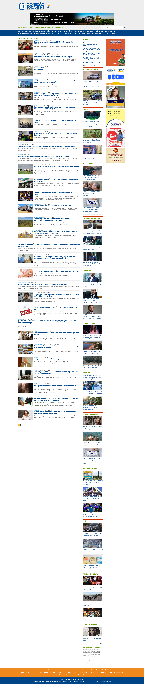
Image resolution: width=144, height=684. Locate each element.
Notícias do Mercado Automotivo (66, 670)
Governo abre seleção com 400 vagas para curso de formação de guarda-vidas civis (92, 444)
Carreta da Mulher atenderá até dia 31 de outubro (52, 206)
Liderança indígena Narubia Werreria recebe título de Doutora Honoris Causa (93, 638)
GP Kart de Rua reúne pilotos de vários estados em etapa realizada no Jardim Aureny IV (92, 377)
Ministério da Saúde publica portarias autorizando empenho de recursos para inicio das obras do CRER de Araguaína (56, 56)
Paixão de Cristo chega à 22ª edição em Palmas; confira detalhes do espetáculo (92, 603)
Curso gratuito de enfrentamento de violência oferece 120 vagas (55, 308)
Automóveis (51, 670)
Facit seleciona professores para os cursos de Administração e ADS (42, 284)
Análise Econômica (98, 34)
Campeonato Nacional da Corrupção (47, 359)
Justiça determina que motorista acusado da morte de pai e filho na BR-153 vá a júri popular (92, 177)
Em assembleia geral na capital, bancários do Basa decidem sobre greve (56, 180)
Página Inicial (22, 27)
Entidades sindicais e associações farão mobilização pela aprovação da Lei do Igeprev (55, 82)
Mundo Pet (76, 34)
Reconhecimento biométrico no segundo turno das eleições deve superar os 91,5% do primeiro (56, 399)
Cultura (83, 31)
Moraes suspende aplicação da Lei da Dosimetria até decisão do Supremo (92, 193)
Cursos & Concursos (108, 31)
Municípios (50, 27)
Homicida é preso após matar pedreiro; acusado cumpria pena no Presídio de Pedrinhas (57, 295)
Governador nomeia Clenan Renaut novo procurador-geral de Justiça (56, 333)
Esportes (90, 31)
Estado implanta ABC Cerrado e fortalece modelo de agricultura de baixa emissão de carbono (53, 219)
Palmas (76, 31)
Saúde (48, 31)
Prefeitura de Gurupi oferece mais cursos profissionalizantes (56, 271)
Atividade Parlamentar (91, 218)
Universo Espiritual (90, 574)
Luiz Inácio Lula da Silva (116, 672)
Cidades (36, 34)
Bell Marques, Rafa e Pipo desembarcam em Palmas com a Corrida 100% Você (91, 407)
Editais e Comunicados (91, 647)
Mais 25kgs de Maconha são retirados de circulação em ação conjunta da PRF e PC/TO (56, 373)
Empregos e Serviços (25, 34)
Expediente (31, 27)
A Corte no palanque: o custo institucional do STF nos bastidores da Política (92, 284)
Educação (51, 34)
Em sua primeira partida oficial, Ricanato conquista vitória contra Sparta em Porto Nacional (55, 232)
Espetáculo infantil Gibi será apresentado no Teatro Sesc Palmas (55, 193)
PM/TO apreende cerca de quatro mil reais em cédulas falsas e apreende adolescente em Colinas (92, 567)
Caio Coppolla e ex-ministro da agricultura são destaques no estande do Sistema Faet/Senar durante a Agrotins (91, 123)
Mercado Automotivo (91, 69)
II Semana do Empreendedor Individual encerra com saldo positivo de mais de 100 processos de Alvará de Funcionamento (55, 258)
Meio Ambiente (110, 34)
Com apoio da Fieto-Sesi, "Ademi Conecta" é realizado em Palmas (92, 48)
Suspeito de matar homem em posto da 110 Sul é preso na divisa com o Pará (93, 551)
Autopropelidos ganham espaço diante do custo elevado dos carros (92, 87)
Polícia (85, 521)
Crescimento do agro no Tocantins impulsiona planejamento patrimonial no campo (92, 64)
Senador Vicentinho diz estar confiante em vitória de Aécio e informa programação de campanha (49, 245)
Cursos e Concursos (90, 414)
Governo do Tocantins (79, 675)
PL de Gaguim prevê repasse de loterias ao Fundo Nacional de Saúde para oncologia (93, 263)
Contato (43, 27)
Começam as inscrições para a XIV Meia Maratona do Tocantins (53, 43)
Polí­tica (21, 31)
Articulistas (85, 34)
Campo (54, 31)
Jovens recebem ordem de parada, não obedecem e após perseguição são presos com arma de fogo (47, 322)
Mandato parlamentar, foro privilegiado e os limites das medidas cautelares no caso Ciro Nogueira (93, 316)
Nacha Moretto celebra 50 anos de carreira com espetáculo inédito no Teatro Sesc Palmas (92, 337)
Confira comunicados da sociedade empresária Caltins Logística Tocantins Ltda (92, 660)
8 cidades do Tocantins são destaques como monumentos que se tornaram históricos (56, 347)
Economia (28, 31)
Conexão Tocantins (38, 682)
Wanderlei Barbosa (45, 672)
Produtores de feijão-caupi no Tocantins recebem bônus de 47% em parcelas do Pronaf (92, 58)
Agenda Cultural (89, 323)
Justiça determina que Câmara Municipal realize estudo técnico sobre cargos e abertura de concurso (91, 210)
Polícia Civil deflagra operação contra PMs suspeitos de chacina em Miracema (93, 535)
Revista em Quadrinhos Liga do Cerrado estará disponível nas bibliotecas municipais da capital (56, 94)
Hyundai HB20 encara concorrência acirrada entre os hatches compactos (92, 44)
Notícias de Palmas (110, 670)
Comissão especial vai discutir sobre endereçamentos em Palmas (55, 121)
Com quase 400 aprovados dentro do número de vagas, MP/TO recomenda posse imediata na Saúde (92, 460)
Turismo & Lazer (38, 344)
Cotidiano (43, 34)
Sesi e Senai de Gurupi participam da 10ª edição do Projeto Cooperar (55, 134)
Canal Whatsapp (59, 27)
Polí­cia (97, 31)
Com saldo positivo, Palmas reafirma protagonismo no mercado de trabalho (92, 498)
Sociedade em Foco (90, 625)
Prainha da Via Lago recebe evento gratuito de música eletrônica (92, 352)
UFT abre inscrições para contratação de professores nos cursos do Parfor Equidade (91, 53)
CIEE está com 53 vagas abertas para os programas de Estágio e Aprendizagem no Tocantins (92, 514)
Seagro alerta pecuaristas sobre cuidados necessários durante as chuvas (57, 167)
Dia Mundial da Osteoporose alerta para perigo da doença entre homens (55, 386)
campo (78, 670)
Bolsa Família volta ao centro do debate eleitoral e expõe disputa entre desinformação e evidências (92, 300)
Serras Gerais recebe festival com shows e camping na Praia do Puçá (92, 366)
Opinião (59, 31)
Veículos (42, 31)
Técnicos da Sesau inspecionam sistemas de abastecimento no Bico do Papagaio (47, 146)
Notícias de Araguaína (64, 672)
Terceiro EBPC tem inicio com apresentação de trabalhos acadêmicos (55, 69)
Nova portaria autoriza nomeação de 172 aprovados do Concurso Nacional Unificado (92, 428)
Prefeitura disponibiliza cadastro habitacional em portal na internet (43, 156)
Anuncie (37, 27)
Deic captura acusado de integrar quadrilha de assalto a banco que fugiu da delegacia (54, 108)
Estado (35, 31)
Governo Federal (94, 672)
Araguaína (59, 34)
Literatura (68, 34)
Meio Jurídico (68, 31)
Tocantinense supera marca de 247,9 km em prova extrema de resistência (93, 392)
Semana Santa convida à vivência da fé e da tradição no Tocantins (92, 619)
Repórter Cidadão (38, 397)
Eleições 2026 (99, 670)
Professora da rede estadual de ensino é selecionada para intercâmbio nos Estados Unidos (55, 412)
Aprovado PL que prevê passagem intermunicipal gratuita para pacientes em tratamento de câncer (92, 231)
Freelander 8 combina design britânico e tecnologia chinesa (91, 82)
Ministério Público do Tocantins (29, 672)
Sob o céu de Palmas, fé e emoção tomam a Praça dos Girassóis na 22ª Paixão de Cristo (92, 587)
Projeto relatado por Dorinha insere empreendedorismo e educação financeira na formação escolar (92, 247)
